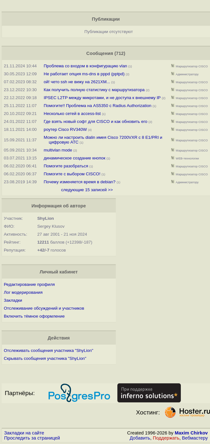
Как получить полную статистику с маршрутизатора (94, 89)
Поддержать (166, 438)
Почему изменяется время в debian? (79, 181)
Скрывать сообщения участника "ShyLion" (45, 358)
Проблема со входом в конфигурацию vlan (86, 66)
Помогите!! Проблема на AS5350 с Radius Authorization (97, 105)
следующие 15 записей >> (87, 189)
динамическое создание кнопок (74, 158)
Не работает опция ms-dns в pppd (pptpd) (84, 73)
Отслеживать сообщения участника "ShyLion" (48, 350)
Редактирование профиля (29, 284)
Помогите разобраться (66, 166)
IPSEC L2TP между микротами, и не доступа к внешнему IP (102, 97)
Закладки (13, 300)
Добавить (140, 438)
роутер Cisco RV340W (65, 129)
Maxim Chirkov (191, 432)
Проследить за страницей (32, 438)
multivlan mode (58, 150)
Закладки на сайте (24, 432)
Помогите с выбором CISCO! (72, 174)
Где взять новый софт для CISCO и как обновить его (96, 121)
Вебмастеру (195, 438)
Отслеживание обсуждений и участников (44, 308)
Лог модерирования (23, 292)
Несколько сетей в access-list (72, 113)
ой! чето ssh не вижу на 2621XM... (77, 81)
